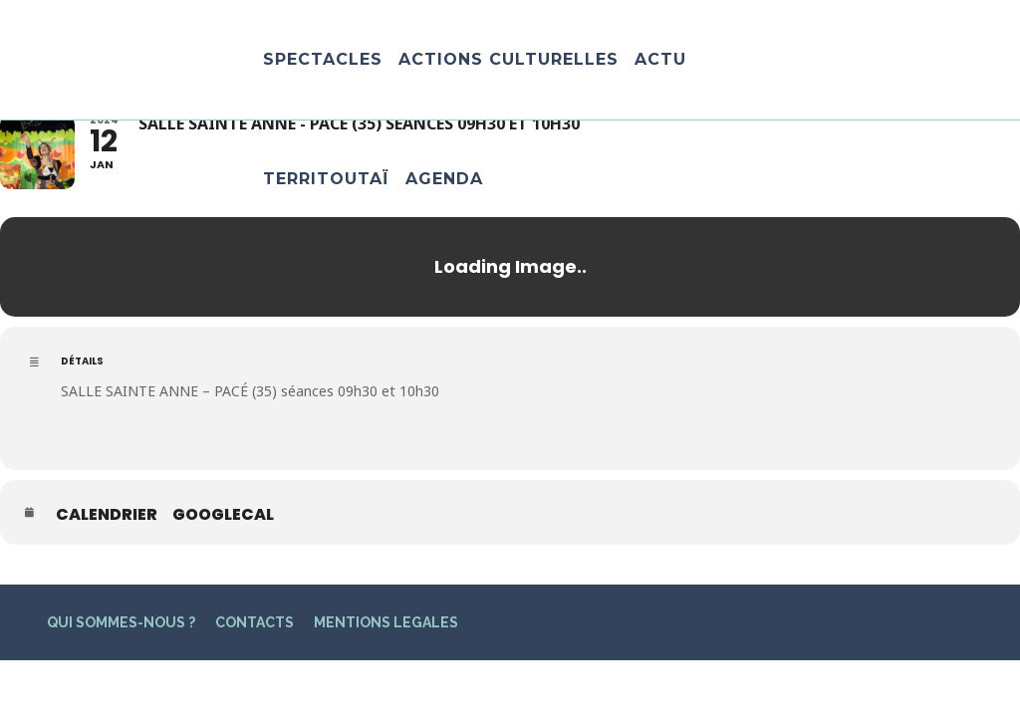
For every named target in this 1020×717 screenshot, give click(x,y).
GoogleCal (223, 515)
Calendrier (106, 515)
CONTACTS (254, 622)
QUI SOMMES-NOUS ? (121, 622)
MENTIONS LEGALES (386, 622)
